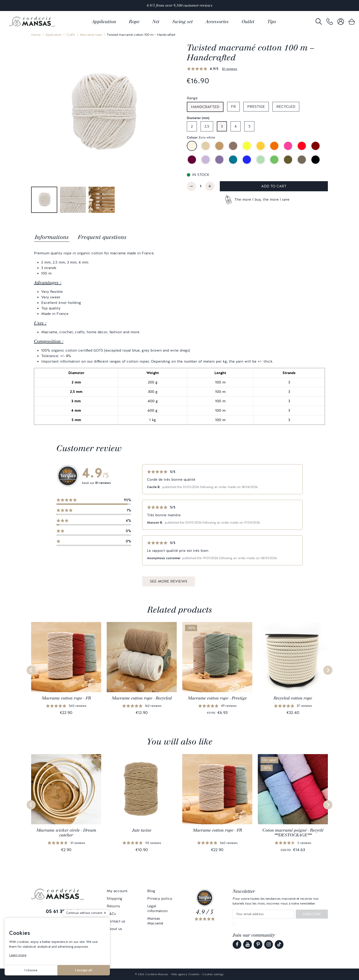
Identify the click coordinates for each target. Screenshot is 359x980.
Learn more (17, 955)
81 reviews (229, 69)
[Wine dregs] (192, 160)
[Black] (315, 160)
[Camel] (219, 146)
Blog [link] (151, 890)
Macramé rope (91, 35)
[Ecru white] (192, 146)
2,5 (206, 126)
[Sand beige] (206, 146)
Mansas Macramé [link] (155, 921)
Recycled (285, 106)
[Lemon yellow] (247, 146)
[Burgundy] (315, 146)
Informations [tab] (52, 237)
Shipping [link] (114, 898)
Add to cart (273, 186)
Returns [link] (113, 906)
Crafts (70, 35)
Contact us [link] (116, 921)
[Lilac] (206, 160)
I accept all (83, 970)
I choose (30, 970)
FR (233, 106)
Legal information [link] (157, 908)
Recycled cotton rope (293, 698)
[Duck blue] (233, 160)
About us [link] (114, 928)
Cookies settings (213, 974)
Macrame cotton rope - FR (66, 698)
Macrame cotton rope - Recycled (142, 698)
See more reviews (168, 581)
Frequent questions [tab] (102, 237)
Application (53, 35)
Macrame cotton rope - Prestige (217, 698)
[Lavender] (219, 160)
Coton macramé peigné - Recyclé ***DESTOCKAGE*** (293, 833)
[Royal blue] (247, 160)
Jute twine (141, 830)
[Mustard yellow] (261, 146)
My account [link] (117, 890)
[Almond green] (261, 160)
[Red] (302, 146)
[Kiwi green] (274, 160)
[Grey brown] (302, 160)
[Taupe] (233, 146)
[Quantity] (200, 186)
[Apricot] (274, 146)
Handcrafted (205, 106)
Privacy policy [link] (159, 898)
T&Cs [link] (111, 913)
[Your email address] (263, 914)
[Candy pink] (288, 146)
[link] (329, 21)
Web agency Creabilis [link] (185, 974)
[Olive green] (288, 160)
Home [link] (36, 35)
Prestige (256, 106)
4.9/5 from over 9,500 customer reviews (179, 5)
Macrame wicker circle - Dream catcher (66, 833)
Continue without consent (84, 913)
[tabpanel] (179, 337)
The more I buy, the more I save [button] (261, 199)
